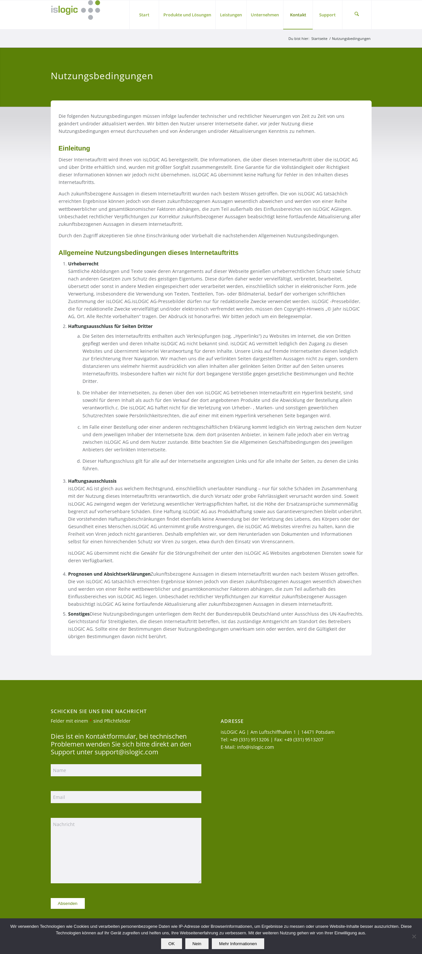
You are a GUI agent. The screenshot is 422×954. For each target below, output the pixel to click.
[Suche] (357, 14)
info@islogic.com (255, 747)
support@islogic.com (126, 751)
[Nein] (414, 936)
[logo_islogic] (75, 14)
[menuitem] (144, 14)
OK (171, 943)
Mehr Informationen (238, 943)
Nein (197, 943)
